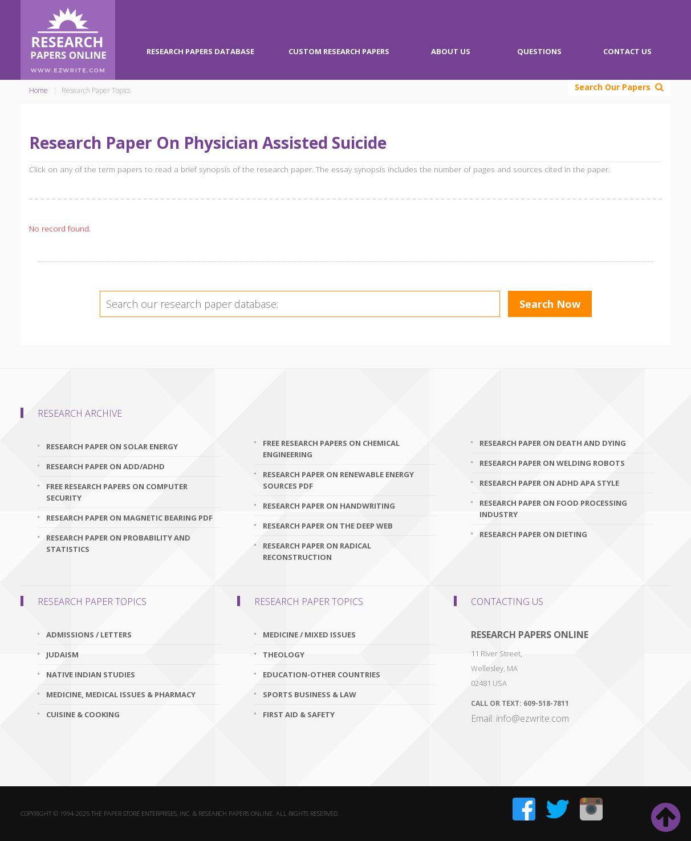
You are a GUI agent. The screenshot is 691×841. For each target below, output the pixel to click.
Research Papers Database (200, 51)
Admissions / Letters (89, 634)
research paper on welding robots (552, 463)
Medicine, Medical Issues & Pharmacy (121, 694)
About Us (450, 51)
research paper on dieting (533, 534)
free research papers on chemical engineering (331, 449)
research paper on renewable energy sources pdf (338, 480)
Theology (283, 654)
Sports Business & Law (309, 694)
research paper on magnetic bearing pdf (129, 518)
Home (38, 90)
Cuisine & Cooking (83, 714)
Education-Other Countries (321, 674)
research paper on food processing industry (553, 508)
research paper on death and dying (552, 443)
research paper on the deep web (328, 526)
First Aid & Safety (299, 714)
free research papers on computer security (117, 492)
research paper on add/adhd (105, 466)
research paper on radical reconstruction (317, 551)
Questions (539, 51)
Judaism (62, 654)
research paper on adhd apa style (549, 483)
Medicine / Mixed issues (309, 634)
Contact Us (627, 51)
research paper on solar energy (112, 446)
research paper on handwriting (329, 506)
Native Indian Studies (90, 674)
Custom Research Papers (338, 51)
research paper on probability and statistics (118, 543)
